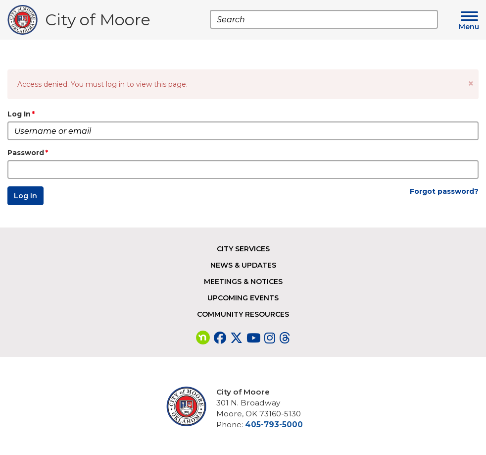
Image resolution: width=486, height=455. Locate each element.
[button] (471, 83)
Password (25, 152)
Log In (19, 114)
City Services (243, 248)
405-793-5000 (274, 424)
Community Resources (243, 314)
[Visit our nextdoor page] (203, 338)
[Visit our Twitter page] (236, 338)
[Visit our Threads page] (284, 338)
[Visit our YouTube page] (253, 338)
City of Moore (97, 22)
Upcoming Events (243, 297)
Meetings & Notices (243, 281)
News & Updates (243, 265)
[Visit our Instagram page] (269, 338)
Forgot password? (444, 191)
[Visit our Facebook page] (220, 338)
